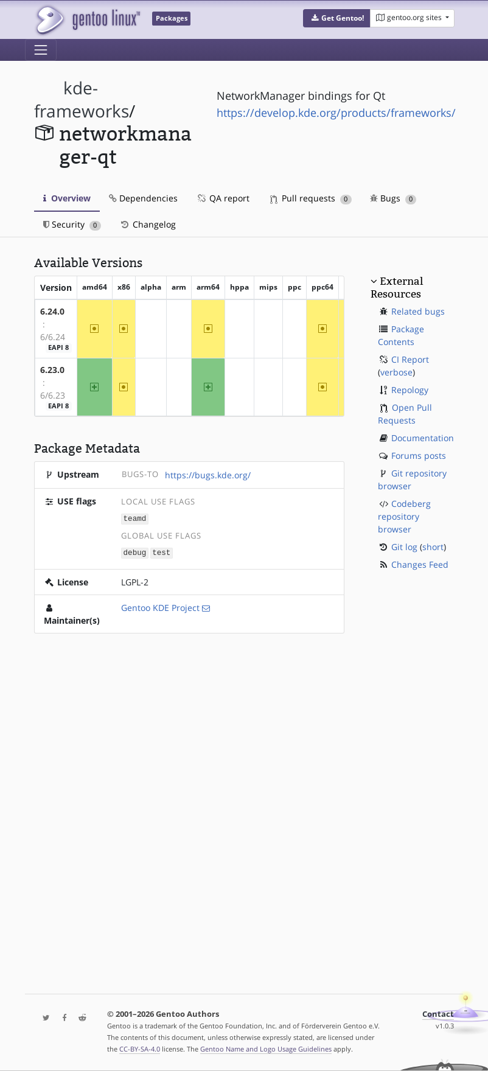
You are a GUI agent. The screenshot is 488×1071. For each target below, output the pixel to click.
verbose (396, 372)
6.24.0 (52, 311)
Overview (67, 198)
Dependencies (143, 198)
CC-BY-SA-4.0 (139, 1048)
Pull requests (311, 198)
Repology (409, 390)
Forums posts (418, 455)
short (433, 547)
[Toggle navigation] (41, 50)
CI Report (410, 359)
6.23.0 (52, 369)
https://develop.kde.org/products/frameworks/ (336, 112)
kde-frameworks (81, 99)
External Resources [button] (397, 287)
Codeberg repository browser (404, 516)
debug (135, 551)
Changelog (147, 224)
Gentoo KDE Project (160, 606)
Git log (404, 547)
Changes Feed (419, 564)
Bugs (393, 198)
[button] (337, 18)
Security (72, 224)
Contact (438, 1014)
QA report (222, 198)
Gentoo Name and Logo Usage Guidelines (266, 1048)
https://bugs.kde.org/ (208, 475)
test (161, 551)
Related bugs (418, 311)
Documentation (422, 438)
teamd (135, 518)
